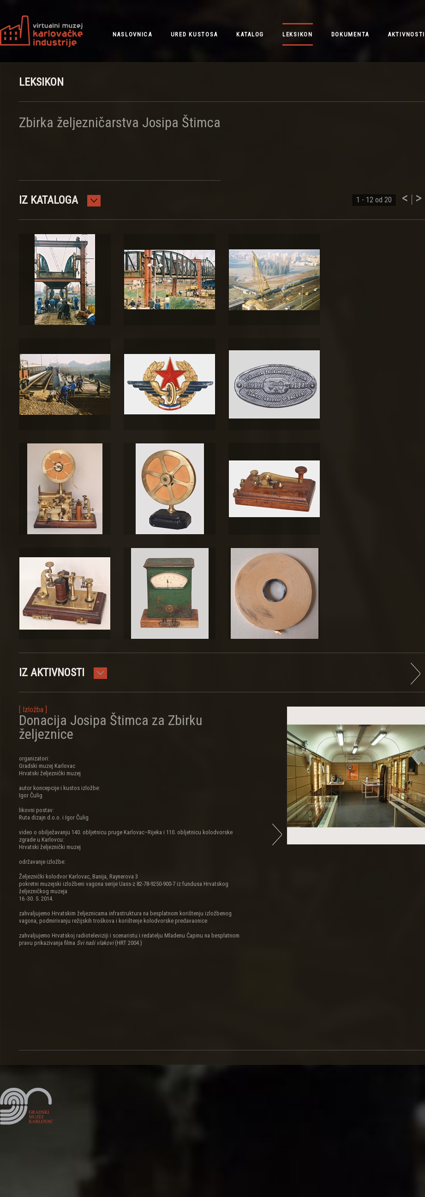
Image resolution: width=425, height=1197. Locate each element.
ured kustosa (194, 34)
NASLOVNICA (132, 34)
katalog (250, 34)
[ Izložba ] (33, 709)
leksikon (297, 34)
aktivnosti (406, 34)
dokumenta (350, 34)
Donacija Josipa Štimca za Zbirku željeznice (111, 727)
